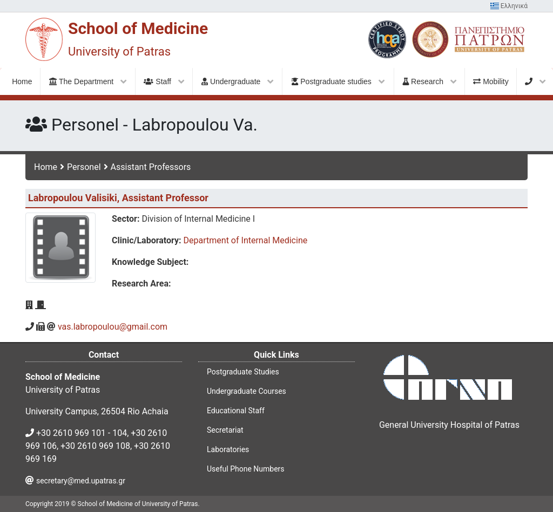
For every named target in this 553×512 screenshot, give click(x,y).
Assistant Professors (151, 167)
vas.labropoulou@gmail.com (112, 327)
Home (45, 167)
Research (429, 81)
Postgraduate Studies (243, 371)
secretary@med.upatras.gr (80, 480)
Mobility (490, 81)
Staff (164, 81)
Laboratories (228, 449)
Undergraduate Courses (246, 391)
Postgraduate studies (338, 81)
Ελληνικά (509, 6)
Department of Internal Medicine (246, 240)
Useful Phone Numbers (246, 469)
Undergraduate (237, 81)
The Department (87, 81)
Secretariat (225, 430)
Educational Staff (236, 410)
